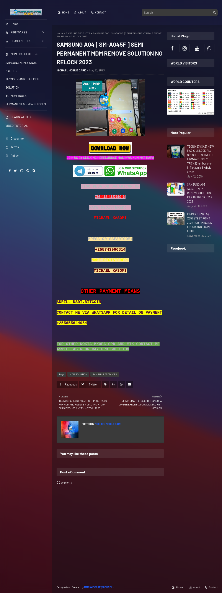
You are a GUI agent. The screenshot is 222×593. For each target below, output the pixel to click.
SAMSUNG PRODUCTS (78, 33)
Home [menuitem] (11, 24)
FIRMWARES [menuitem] (16, 32)
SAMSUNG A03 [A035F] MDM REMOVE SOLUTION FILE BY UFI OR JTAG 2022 (199, 193)
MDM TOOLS (15, 95)
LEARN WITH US (18, 117)
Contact (98, 12)
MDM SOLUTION (78, 374)
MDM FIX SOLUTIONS (21, 54)
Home (63, 12)
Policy (11, 155)
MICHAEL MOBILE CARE (71, 70)
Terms (12, 147)
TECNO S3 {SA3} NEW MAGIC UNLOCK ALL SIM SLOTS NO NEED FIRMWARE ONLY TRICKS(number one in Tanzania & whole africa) (200, 159)
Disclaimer (15, 138)
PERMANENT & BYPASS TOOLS (25, 104)
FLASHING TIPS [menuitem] (18, 41)
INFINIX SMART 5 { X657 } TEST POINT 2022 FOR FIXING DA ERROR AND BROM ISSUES (199, 222)
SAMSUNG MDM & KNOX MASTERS (21, 67)
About (79, 12)
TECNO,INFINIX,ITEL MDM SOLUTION (22, 83)
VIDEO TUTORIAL (16, 125)
